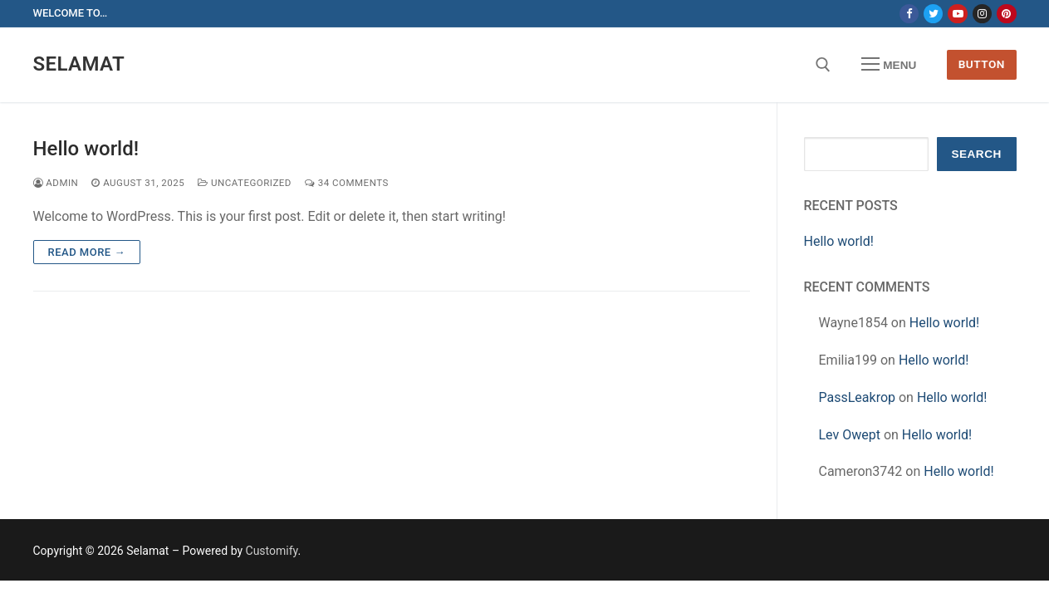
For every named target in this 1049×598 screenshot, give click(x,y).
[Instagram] (982, 13)
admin (56, 183)
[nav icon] (889, 64)
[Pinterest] (1006, 13)
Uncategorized (245, 183)
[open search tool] (823, 64)
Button (981, 64)
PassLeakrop (857, 397)
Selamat (79, 64)
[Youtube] (957, 13)
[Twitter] (933, 13)
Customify (272, 550)
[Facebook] (909, 13)
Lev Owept (849, 435)
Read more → (86, 252)
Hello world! (86, 148)
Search (976, 154)
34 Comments (347, 183)
